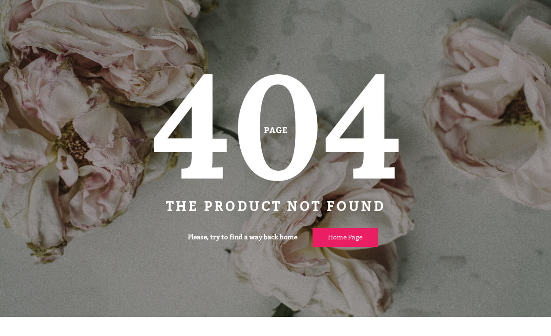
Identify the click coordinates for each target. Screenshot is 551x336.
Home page (345, 237)
